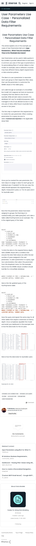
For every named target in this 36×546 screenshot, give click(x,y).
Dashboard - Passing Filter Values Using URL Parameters (17, 463)
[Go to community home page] (11, 3)
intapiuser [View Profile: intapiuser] (5, 471)
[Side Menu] (2, 3)
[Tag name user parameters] (7, 399)
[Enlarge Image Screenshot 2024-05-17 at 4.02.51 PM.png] (18, 201)
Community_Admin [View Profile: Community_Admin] (8, 458)
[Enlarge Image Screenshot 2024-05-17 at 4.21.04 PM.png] (18, 372)
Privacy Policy (29, 532)
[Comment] (29, 402)
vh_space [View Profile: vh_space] (5, 477)
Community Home (7, 532)
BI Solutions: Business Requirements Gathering (14, 456)
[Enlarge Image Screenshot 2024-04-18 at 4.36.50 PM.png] (18, 150)
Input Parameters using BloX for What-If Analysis (16, 450)
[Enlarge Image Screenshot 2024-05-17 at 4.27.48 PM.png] (18, 341)
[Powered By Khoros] (18, 541)
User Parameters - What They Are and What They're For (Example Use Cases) (16, 50)
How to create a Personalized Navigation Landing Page (16, 469)
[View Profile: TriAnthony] (4, 410)
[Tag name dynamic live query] (26, 394)
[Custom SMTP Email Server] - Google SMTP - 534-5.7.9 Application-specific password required (18, 475)
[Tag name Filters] (4, 396)
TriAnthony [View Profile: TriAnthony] (11, 408)
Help (2, 536)
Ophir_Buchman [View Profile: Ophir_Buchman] (7, 465)
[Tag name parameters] (21, 396)
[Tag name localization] (12, 396)
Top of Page (19, 532)
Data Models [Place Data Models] (5, 9)
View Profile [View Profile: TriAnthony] (12, 413)
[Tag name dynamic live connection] (10, 394)
